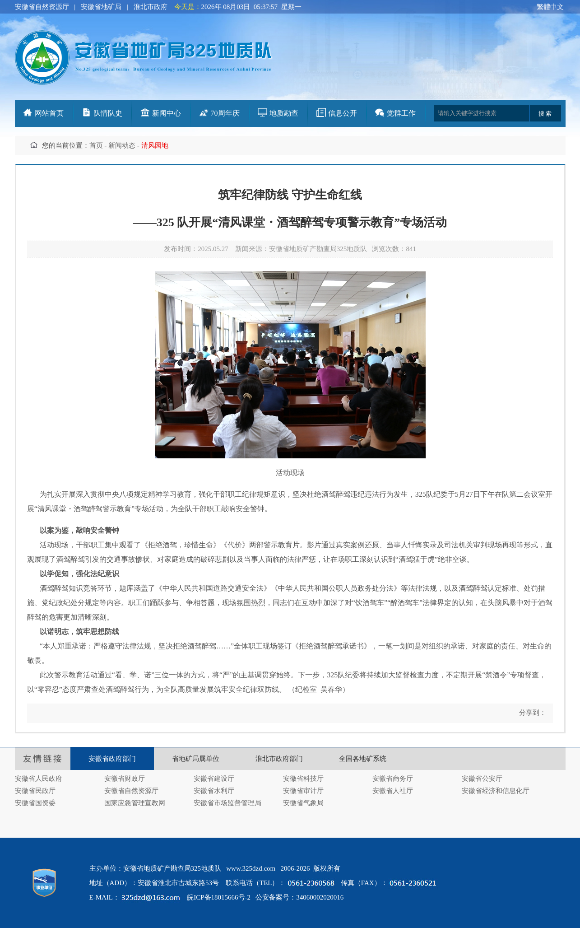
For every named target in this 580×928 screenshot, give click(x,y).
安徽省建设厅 (214, 778)
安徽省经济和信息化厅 (495, 790)
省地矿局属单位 (195, 758)
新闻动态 (121, 145)
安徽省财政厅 (124, 778)
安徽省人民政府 (38, 778)
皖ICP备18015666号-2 (219, 897)
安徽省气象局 (303, 803)
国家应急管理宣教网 (134, 803)
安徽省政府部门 (112, 758)
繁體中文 (550, 6)
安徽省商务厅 (392, 778)
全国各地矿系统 (362, 758)
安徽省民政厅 (35, 790)
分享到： (531, 712)
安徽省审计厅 (303, 790)
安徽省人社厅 (392, 790)
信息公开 (342, 113)
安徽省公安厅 (482, 778)
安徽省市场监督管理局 (227, 803)
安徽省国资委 (35, 803)
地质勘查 (283, 113)
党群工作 (401, 113)
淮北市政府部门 (279, 758)
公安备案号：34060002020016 (299, 897)
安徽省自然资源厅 (42, 6)
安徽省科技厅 (303, 778)
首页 (96, 145)
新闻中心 (166, 113)
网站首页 (49, 113)
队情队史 (107, 113)
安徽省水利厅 (214, 790)
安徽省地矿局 (101, 6)
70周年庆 (225, 113)
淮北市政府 (150, 6)
